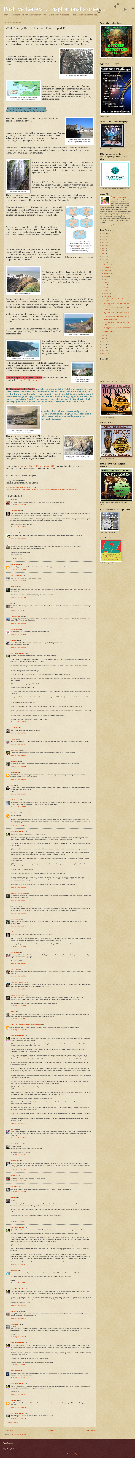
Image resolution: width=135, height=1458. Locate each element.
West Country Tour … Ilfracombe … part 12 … (117, 317)
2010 (104, 350)
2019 (104, 254)
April (105, 288)
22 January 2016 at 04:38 (18, 1407)
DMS (12, 785)
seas (67, 489)
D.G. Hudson (14, 800)
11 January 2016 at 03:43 (18, 825)
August (106, 276)
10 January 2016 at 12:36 (18, 569)
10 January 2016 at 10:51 (18, 538)
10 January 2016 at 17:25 (18, 744)
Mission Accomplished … (111, 319)
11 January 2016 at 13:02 (18, 913)
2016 (104, 262)
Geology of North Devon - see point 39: (37, 466)
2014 (104, 339)
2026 (104, 233)
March (106, 291)
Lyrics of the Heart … (110, 331)
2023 (104, 242)
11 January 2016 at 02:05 (18, 807)
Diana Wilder (14, 813)
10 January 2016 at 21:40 (18, 766)
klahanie (13, 1197)
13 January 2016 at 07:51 (18, 1364)
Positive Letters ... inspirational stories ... (55, 9)
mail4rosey (13, 1270)
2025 (104, 236)
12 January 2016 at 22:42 (18, 1318)
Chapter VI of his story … (28, 380)
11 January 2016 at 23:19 (18, 1191)
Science (62, 489)
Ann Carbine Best (16, 1311)
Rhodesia (13, 640)
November (107, 267)
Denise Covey (15, 1324)
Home (50, 1431)
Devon (18, 489)
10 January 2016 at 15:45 (18, 722)
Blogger (76, 1454)
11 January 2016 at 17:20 (18, 1030)
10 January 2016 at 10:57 (18, 558)
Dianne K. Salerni (15, 1144)
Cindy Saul (13, 533)
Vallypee (13, 1129)
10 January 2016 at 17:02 (18, 733)
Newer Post (8, 1431)
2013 (104, 341)
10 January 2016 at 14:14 (18, 634)
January (106, 296)
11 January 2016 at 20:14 (18, 1169)
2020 (104, 251)
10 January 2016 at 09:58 (18, 504)
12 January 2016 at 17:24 (18, 1305)
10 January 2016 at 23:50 (18, 779)
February (107, 293)
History (36, 489)
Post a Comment (13, 1422)
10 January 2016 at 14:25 (18, 647)
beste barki (14, 761)
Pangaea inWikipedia (76, 246)
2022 (104, 245)
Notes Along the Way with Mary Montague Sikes (25, 1024)
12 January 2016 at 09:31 (18, 1283)
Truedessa (13, 772)
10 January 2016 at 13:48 (18, 597)
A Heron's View (15, 510)
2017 (104, 259)
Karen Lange (14, 919)
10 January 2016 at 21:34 (18, 755)
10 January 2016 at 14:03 (18, 623)
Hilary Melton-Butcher (17, 653)
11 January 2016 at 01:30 (18, 794)
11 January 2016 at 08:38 (18, 887)
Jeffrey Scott (14, 1370)
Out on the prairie (16, 616)
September (107, 273)
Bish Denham (14, 952)
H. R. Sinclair (14, 629)
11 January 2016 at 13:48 (18, 926)
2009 (104, 353)
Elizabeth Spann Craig (17, 893)
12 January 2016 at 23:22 (18, 1337)
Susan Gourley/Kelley (17, 982)
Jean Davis (13, 728)
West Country (73, 489)
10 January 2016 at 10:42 (18, 527)
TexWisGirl (13, 1175)
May (105, 285)
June (105, 282)
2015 (104, 336)
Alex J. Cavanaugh (16, 575)
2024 (104, 239)
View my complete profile (107, 225)
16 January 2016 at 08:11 (18, 1394)
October (106, 270)
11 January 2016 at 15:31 (18, 976)
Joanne (12, 1011)
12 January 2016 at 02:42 (18, 1221)
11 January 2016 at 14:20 (18, 946)
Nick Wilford (14, 1186)
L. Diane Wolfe (15, 750)
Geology (30, 489)
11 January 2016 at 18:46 (18, 1154)
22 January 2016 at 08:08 (18, 1418)
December (107, 265)
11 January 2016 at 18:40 (18, 1138)
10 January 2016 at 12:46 (18, 580)
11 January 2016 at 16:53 (18, 1005)
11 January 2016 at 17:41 (18, 1123)
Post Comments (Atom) (19, 1435)
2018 (104, 256)
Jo (11, 603)
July (105, 279)
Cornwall (13, 489)
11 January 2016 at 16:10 (18, 989)
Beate (12, 544)
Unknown (13, 1400)
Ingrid (12, 499)
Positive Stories (54, 489)
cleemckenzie (14, 1160)
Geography (24, 489)
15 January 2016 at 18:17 (18, 1377)
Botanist (13, 739)
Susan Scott (14, 586)
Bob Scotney (14, 564)
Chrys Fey (13, 969)
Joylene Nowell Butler (17, 995)
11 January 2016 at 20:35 (18, 1180)
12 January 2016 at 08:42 (18, 1264)
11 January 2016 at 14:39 (18, 963)
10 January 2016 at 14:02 (18, 610)
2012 (104, 344)
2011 (104, 347)
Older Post (91, 1431)
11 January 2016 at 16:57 (18, 1018)
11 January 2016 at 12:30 (18, 900)
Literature (41, 489)
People (47, 489)
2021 (104, 248)
